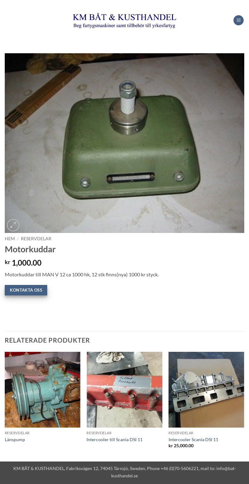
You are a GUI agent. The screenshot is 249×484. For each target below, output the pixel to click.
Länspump (15, 439)
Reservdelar (36, 238)
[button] (238, 20)
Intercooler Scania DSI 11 (193, 439)
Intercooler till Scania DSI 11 (114, 439)
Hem (10, 238)
